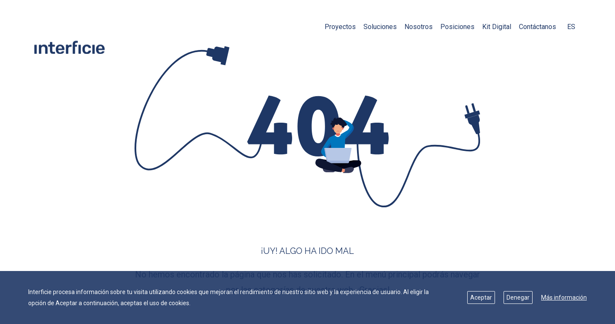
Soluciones (380, 27)
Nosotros (418, 27)
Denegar (518, 297)
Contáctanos (537, 27)
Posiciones (457, 27)
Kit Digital (496, 27)
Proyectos (340, 27)
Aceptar (481, 297)
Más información (564, 297)
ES (571, 27)
